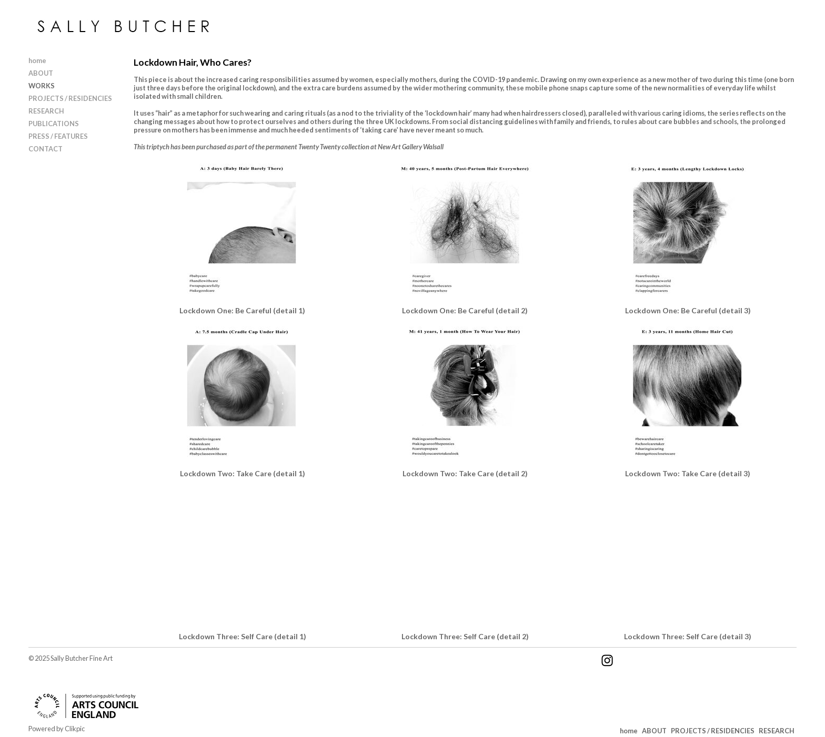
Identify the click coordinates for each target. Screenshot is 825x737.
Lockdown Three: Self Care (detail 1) (242, 636)
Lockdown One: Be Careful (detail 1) (242, 310)
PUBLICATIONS (53, 123)
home (37, 60)
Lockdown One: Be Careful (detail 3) (688, 310)
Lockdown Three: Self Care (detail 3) (687, 636)
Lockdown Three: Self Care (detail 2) (465, 636)
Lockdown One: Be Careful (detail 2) (465, 310)
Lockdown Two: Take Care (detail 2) (465, 473)
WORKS (41, 85)
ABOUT (40, 73)
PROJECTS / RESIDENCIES (70, 98)
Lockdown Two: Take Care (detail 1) (242, 473)
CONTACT (45, 149)
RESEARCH (46, 111)
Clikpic (75, 728)
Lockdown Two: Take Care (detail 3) (687, 473)
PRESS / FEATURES (58, 136)
